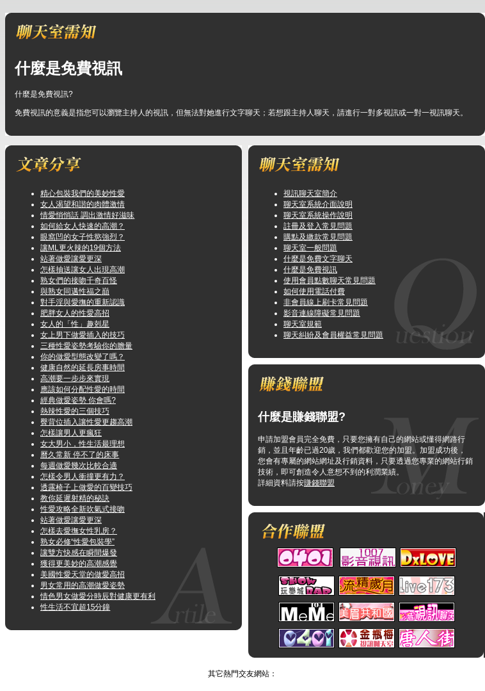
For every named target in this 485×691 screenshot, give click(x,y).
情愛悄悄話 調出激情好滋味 (87, 215)
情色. (229, 662)
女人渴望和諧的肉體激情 (82, 204)
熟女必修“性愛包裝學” (77, 541)
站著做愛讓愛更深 (71, 258)
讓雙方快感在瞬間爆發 (78, 552)
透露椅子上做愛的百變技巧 (86, 487)
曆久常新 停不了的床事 (79, 454)
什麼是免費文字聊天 (318, 258)
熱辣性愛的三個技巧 (74, 411)
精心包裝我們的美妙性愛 (82, 193)
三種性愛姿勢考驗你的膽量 (86, 345)
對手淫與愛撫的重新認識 (82, 302)
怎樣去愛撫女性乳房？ (78, 530)
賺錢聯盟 (319, 482)
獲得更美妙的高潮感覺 (78, 563)
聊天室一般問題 (310, 247)
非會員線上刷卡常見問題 (325, 302)
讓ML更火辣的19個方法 (80, 247)
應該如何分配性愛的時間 (82, 389)
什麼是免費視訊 (310, 269)
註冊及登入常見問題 (318, 226)
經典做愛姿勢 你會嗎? (78, 400)
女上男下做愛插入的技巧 (82, 334)
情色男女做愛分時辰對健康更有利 (97, 596)
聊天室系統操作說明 (318, 215)
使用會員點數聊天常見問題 (329, 280)
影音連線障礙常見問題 (321, 313)
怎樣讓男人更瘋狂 (71, 432)
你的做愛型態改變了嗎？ (82, 356)
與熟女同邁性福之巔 (74, 291)
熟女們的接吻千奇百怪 (78, 280)
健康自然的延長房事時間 (82, 367)
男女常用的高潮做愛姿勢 (82, 585)
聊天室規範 (302, 324)
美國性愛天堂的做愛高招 (82, 574)
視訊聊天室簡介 (310, 193)
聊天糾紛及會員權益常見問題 (333, 334)
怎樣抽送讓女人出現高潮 (82, 269)
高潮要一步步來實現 (74, 378)
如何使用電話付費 (314, 291)
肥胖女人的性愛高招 (74, 313)
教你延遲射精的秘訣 (74, 498)
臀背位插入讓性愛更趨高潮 (86, 422)
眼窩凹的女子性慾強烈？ (82, 236)
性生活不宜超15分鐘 (75, 607)
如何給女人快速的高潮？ (82, 226)
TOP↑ (254, 662)
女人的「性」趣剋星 (74, 324)
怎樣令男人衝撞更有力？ (82, 476)
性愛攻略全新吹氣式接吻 (82, 509)
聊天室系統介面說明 (318, 204)
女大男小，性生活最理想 (82, 443)
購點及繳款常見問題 (318, 236)
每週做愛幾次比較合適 (78, 465)
